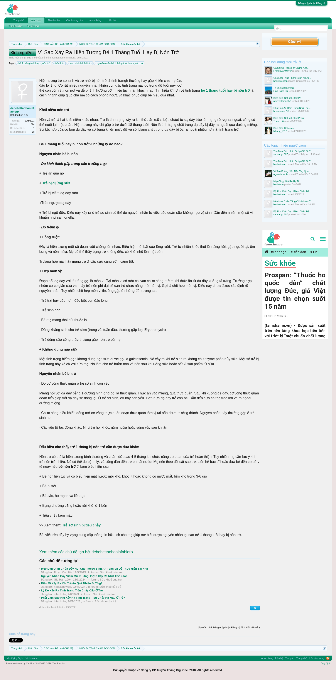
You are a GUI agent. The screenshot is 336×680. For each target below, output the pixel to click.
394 (33, 124)
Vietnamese (31, 658)
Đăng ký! (294, 41)
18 (33, 132)
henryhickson (281, 81)
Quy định (326, 663)
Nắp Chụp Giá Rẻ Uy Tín (287, 181)
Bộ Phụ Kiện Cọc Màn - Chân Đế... (292, 191)
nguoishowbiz (62, 586)
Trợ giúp (289, 658)
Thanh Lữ (279, 121)
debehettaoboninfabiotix (63, 57)
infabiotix (59, 63)
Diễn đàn (36, 20)
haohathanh (280, 164)
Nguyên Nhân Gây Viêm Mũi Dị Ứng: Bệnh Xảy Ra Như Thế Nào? (84, 576)
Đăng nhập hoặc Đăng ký (311, 3)
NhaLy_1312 (280, 131)
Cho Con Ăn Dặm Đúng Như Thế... (292, 108)
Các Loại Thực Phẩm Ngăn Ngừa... (292, 78)
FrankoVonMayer (283, 71)
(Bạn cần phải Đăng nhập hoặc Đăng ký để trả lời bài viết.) (229, 627)
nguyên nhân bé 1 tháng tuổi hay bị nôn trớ (119, 63)
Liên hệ (112, 20)
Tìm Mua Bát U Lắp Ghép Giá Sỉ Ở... (293, 151)
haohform (279, 184)
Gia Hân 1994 (62, 579)
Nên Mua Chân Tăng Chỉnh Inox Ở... (293, 201)
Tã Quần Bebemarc (284, 88)
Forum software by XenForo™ (35, 663)
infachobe (60, 594)
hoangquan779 (281, 111)
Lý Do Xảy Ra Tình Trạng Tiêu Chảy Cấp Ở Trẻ (71, 590)
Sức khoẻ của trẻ (36, 57)
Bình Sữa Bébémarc (284, 128)
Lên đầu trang (316, 658)
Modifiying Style (15, 658)
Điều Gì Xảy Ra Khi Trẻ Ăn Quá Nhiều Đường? (72, 583)
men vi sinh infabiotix (80, 63)
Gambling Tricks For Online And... (291, 68)
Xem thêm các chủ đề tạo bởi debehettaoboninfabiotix (86, 552)
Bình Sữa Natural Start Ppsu (289, 118)
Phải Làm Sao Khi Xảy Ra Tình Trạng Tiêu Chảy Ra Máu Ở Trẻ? (83, 597)
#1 (255, 608)
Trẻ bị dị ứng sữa (56, 183)
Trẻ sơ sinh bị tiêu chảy (81, 525)
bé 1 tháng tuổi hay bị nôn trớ (33, 63)
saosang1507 (281, 154)
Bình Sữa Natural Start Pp (287, 98)
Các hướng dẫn (74, 20)
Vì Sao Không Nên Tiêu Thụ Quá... (292, 171)
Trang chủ (18, 20)
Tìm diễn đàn (15, 26)
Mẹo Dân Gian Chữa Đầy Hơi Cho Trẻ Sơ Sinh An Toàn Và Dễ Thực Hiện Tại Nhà (94, 568)
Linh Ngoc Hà (281, 91)
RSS (327, 658)
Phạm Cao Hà (63, 572)
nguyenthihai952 (282, 101)
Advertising (95, 20)
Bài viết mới (33, 26)
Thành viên (54, 20)
